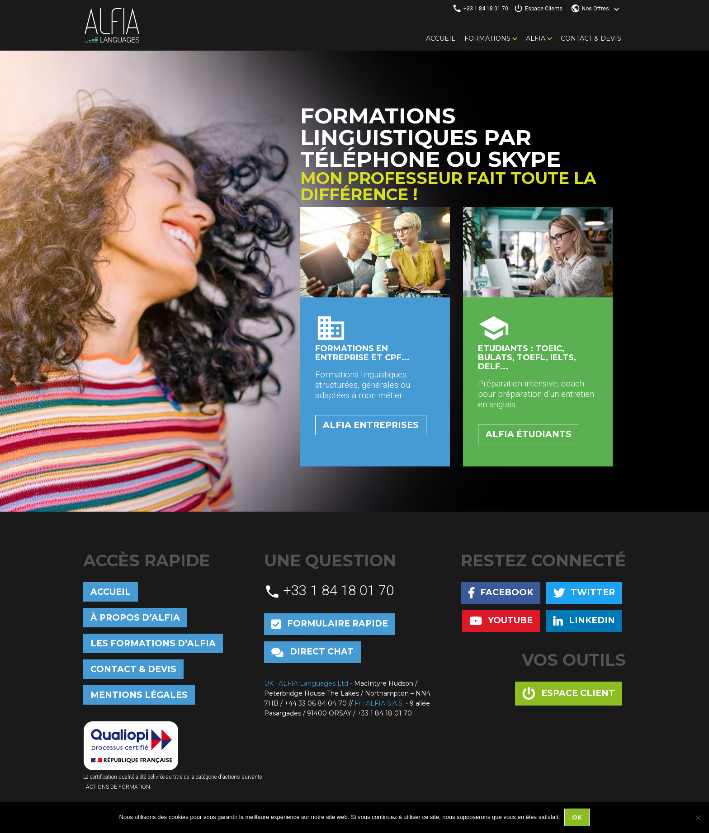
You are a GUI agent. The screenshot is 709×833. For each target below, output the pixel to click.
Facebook (500, 592)
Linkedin (584, 620)
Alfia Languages (111, 25)
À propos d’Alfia (135, 617)
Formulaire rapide (329, 624)
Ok (577, 817)
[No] (697, 817)
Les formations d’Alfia (153, 643)
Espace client (568, 693)
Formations (487, 38)
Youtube (501, 620)
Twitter (584, 592)
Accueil (440, 38)
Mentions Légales (139, 695)
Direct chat (312, 652)
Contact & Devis (591, 38)
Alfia (535, 38)
